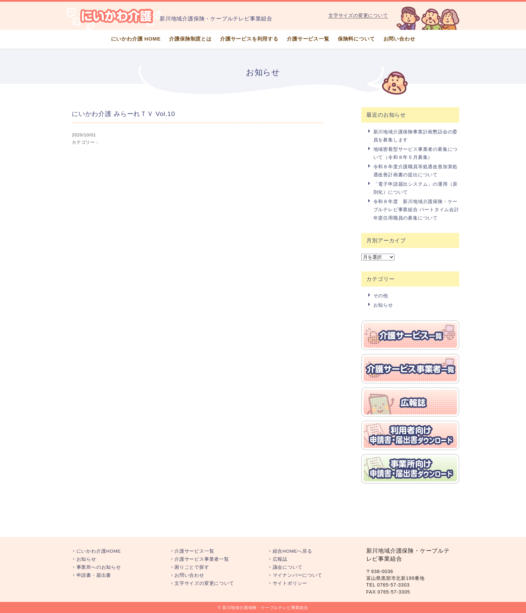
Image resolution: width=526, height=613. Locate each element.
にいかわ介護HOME (98, 551)
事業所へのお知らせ (98, 567)
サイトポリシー (290, 583)
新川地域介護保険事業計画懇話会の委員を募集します (415, 135)
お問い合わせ (399, 39)
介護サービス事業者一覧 (201, 559)
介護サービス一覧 (308, 39)
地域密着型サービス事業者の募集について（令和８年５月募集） (415, 153)
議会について (288, 567)
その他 (380, 295)
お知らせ (383, 305)
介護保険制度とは (190, 39)
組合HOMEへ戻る (292, 551)
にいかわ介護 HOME (136, 39)
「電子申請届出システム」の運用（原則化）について (415, 188)
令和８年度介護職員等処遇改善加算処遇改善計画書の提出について (415, 170)
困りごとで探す (191, 567)
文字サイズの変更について (358, 15)
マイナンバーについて (297, 575)
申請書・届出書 (93, 575)
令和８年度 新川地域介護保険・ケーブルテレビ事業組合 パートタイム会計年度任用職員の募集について (416, 210)
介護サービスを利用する (249, 39)
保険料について (356, 39)
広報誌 (280, 559)
